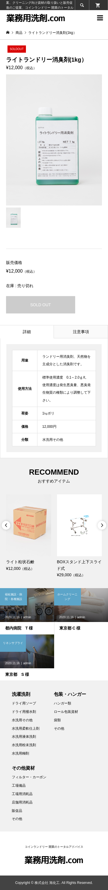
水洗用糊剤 (20, 753)
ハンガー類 (62, 703)
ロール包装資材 (66, 712)
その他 (59, 728)
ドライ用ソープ (24, 703)
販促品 (17, 811)
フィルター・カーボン (29, 777)
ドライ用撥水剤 (24, 712)
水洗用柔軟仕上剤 (25, 728)
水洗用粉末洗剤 (24, 745)
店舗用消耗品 (22, 802)
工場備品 (19, 785)
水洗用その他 (22, 720)
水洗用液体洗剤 (24, 737)
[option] (28, 533)
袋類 (57, 720)
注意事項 (81, 331)
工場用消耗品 (22, 794)
